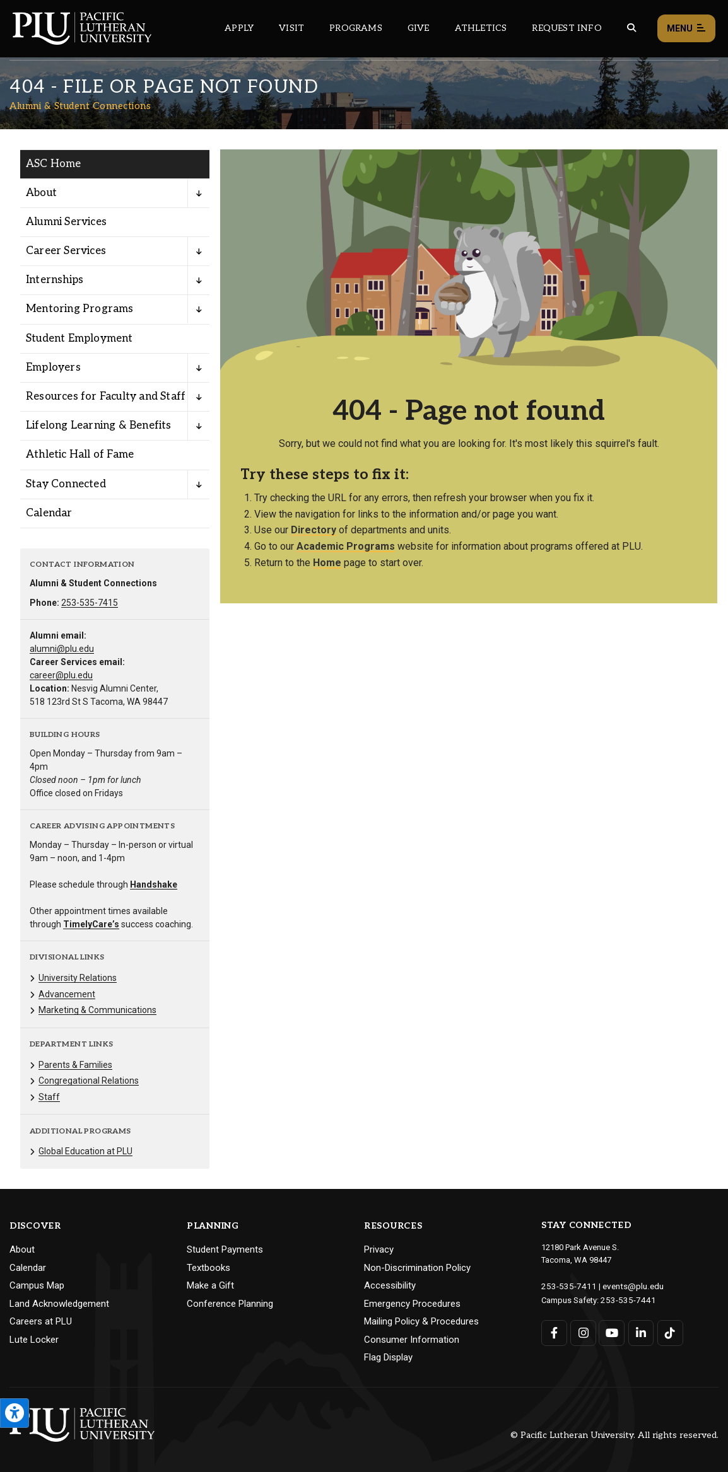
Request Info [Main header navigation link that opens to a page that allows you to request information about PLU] (566, 28)
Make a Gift (210, 1285)
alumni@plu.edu (62, 649)
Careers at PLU (40, 1321)
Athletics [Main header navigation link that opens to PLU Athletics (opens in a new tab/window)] (481, 28)
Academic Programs (345, 546)
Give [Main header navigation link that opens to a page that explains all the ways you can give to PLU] (419, 28)
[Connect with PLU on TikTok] (669, 1332)
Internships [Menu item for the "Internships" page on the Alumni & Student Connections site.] (54, 280)
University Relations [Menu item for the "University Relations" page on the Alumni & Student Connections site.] (77, 978)
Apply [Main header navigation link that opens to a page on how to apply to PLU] (239, 28)
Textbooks (208, 1267)
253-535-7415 (89, 603)
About (22, 1249)
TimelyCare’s (91, 924)
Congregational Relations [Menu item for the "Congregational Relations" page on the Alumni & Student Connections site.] (88, 1080)
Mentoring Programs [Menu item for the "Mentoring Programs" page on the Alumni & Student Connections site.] (80, 309)
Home (327, 563)
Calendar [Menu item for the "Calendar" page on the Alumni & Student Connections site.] (49, 513)
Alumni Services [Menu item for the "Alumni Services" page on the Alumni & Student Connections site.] (66, 222)
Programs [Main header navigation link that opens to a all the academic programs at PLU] (355, 28)
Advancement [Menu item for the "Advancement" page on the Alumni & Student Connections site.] (66, 994)
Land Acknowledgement (59, 1303)
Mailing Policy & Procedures (421, 1321)
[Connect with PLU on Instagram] (583, 1332)
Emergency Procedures (412, 1303)
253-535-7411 (565, 1285)
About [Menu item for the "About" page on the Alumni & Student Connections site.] (41, 193)
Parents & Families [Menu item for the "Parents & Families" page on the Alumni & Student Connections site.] (75, 1065)
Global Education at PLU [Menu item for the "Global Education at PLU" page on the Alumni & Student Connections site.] (85, 1151)
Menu (686, 28)
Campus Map (36, 1285)
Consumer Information (411, 1339)
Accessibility (390, 1285)
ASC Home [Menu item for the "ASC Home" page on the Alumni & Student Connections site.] (53, 164)
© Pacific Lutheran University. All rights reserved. (614, 1435)
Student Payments (225, 1249)
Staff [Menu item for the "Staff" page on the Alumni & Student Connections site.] (49, 1097)
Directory (313, 530)
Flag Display (388, 1357)
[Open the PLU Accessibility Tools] (14, 1413)
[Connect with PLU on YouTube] (612, 1332)
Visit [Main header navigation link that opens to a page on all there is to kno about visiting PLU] (291, 28)
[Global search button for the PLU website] (631, 28)
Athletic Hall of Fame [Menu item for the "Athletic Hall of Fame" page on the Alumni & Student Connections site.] (80, 454)
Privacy (379, 1249)
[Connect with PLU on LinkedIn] (641, 1332)
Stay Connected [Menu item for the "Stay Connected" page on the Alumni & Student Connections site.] (66, 484)
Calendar (27, 1267)
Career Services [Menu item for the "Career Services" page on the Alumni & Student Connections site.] (66, 251)
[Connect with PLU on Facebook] (554, 1332)
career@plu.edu (61, 675)
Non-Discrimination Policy (417, 1267)
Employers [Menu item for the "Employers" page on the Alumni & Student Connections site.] (53, 367)
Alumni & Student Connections (80, 106)
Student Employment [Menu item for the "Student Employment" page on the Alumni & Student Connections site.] (79, 338)
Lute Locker (34, 1339)
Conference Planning (230, 1303)
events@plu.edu (625, 1285)
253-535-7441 (625, 1299)
